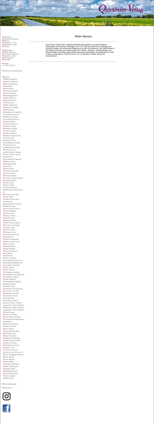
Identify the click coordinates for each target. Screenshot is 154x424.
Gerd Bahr (9, 86)
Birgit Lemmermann (12, 242)
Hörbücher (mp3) (10, 45)
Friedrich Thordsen (12, 345)
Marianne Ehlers (11, 129)
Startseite (7, 37)
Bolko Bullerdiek (11, 105)
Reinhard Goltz (10, 164)
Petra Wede (9, 362)
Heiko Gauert (10, 161)
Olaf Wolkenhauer (11, 373)
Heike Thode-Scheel (12, 340)
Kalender (7, 60)
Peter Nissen (10, 267)
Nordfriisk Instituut (12, 277)
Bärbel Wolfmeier (11, 371)
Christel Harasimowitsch (14, 178)
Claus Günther (10, 173)
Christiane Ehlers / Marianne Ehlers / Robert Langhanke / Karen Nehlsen (13, 303)
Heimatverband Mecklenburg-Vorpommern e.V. (13, 189)
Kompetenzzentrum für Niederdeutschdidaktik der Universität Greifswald (13, 262)
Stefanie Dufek (10, 126)
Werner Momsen (11, 251)
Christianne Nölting (12, 272)
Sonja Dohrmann (11, 124)
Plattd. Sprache (9, 52)
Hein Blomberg (10, 93)
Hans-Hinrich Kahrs (12, 209)
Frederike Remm (11, 296)
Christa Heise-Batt (12, 194)
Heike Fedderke (11, 133)
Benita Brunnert (11, 100)
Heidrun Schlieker (11, 324)
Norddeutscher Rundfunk (14, 274)
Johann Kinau (10, 216)
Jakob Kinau (9, 213)
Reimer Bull (9, 103)
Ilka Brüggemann (11, 96)
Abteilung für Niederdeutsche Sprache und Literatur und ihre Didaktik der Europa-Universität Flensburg (12, 114)
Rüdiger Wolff (10, 369)
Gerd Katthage (10, 211)
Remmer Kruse (10, 232)
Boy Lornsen (9, 244)
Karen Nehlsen (10, 258)
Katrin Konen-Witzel (12, 223)
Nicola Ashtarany (11, 84)
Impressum (8, 388)
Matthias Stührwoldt (12, 338)
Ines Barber (9, 88)
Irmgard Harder (10, 180)
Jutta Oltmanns (10, 279)
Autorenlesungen (10, 384)
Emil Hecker (9, 183)
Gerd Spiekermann (12, 331)
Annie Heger (9, 185)
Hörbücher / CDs (10, 43)
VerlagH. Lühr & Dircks (9, 64)
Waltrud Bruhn (10, 98)
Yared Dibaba (10, 121)
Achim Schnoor (10, 326)
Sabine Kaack (10, 206)
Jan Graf (8, 166)
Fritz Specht (9, 329)
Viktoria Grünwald (11, 171)
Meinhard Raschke (12, 293)
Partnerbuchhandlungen (13, 71)
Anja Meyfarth (10, 249)
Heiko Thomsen (11, 343)
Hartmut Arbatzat (11, 81)
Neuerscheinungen (11, 39)
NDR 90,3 (9, 256)
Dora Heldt (9, 197)
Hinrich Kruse (10, 230)
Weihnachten (9, 58)
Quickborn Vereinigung (14, 289)
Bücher (6, 41)
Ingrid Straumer (11, 336)
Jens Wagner (10, 359)
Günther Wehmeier (12, 364)
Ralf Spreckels (10, 333)
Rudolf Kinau (10, 218)
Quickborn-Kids (9, 56)
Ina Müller (8, 253)
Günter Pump (10, 286)
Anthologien (8, 50)
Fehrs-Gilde (9, 138)
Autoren (7, 77)
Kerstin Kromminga (12, 225)
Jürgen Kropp (10, 227)
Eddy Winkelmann (12, 366)
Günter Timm (10, 347)
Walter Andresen (11, 79)
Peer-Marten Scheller (13, 317)
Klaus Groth (9, 169)
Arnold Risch (9, 298)
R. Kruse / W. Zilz (11, 291)
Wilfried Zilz (9, 378)
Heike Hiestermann (12, 199)
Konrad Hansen (11, 176)
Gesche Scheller (11, 315)
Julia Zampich (10, 376)
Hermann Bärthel (11, 91)
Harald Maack (10, 246)
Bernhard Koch (10, 220)
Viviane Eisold (10, 131)
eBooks (7, 46)
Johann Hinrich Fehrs (13, 136)
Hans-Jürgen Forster (13, 154)
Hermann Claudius (12, 107)
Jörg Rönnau (10, 312)
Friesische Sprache (11, 54)
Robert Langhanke (12, 239)
